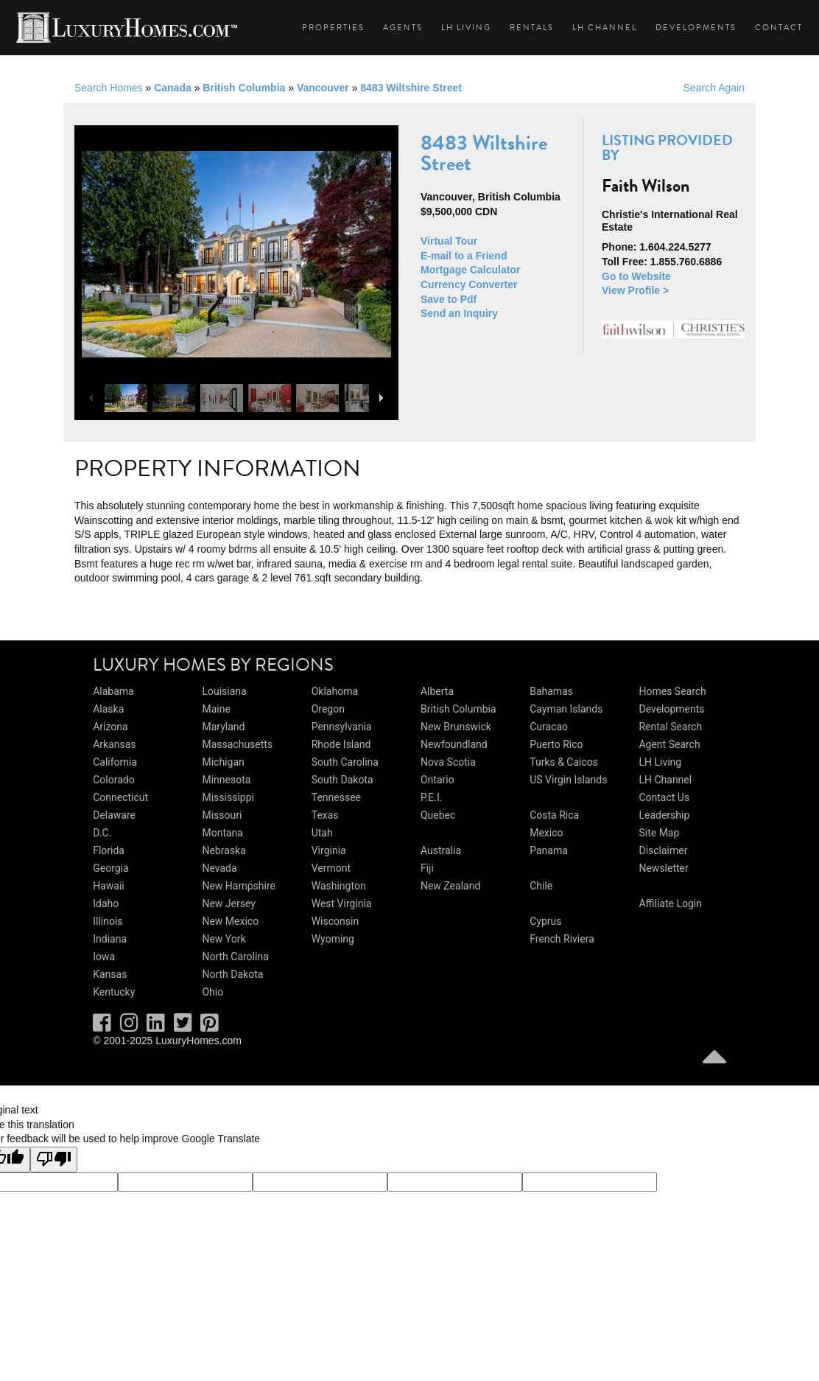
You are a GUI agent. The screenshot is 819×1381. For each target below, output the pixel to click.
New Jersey (228, 903)
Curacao (549, 727)
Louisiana (224, 691)
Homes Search (672, 691)
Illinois (107, 921)
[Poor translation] (53, 1160)
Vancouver (323, 88)
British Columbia (244, 88)
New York (223, 939)
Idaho (106, 903)
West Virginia (342, 903)
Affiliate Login (670, 903)
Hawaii (108, 886)
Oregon (328, 709)
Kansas (110, 974)
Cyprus (545, 921)
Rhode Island (341, 744)
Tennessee (336, 797)
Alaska (108, 709)
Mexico (546, 833)
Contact (779, 27)
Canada (172, 88)
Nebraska (223, 850)
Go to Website (636, 276)
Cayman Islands (566, 709)
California (115, 762)
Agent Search (669, 744)
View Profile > (635, 290)
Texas (325, 815)
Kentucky (114, 992)
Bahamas (551, 691)
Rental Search (670, 727)
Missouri (222, 815)
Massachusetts (237, 744)
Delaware (114, 815)
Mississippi (227, 797)
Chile (541, 886)
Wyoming (333, 939)
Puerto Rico (556, 744)
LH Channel (604, 27)
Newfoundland (454, 744)
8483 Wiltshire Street (411, 88)
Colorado (113, 780)
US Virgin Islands (568, 780)
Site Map (659, 833)
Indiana (110, 939)
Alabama (113, 691)
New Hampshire (238, 886)
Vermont (331, 868)
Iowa (104, 956)
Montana (222, 833)
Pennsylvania (342, 727)
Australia (441, 850)
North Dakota (232, 974)
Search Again (714, 88)
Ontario (437, 780)
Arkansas (114, 744)
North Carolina (235, 956)
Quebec (438, 815)
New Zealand (450, 886)
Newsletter (663, 868)
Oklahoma (335, 691)
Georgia (110, 868)
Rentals (532, 27)
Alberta (437, 691)
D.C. (102, 833)
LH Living (466, 27)
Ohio (212, 992)
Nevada (219, 868)
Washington (339, 886)
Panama (549, 850)
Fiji (427, 868)
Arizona (110, 727)
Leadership (664, 815)
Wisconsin (335, 921)
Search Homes (108, 88)
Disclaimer (663, 850)
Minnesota (226, 780)
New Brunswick (456, 727)
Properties (333, 27)
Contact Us (664, 797)
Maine (216, 709)
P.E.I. (431, 797)
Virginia (329, 850)
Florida (108, 850)
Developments (696, 27)
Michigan (223, 762)
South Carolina (345, 762)
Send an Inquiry (459, 313)
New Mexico (230, 921)
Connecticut (120, 797)
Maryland (223, 727)
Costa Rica (554, 815)
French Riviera (562, 939)
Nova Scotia (448, 762)
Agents (403, 27)
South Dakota (342, 780)
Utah (322, 833)
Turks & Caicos (564, 762)
